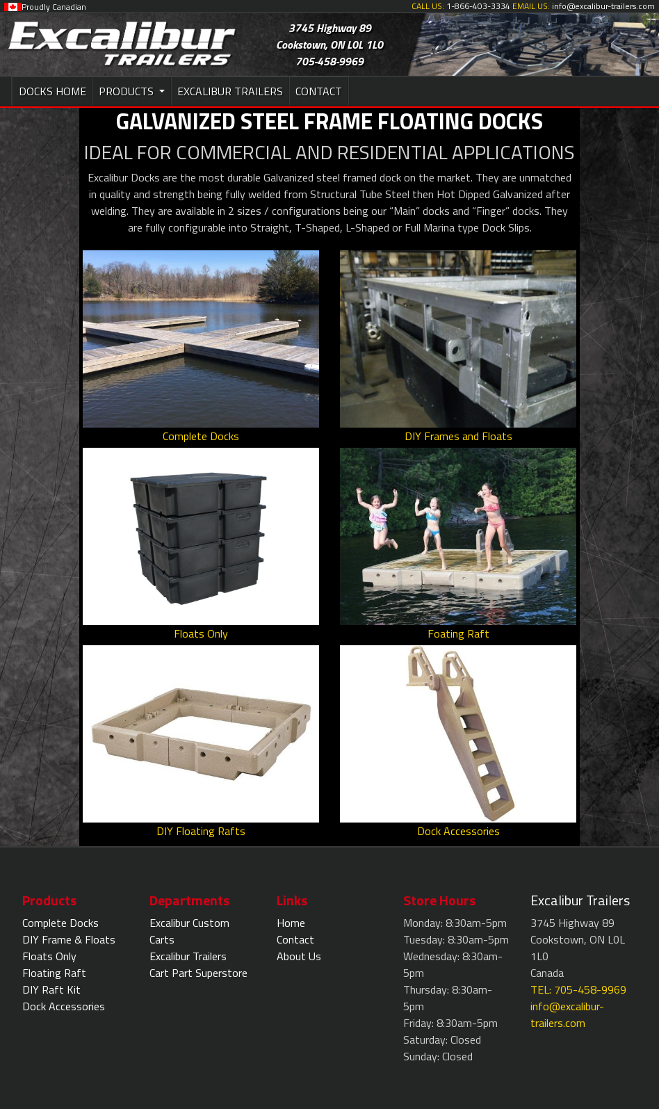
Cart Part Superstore (198, 972)
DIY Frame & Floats (68, 939)
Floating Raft (54, 972)
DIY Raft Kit (51, 989)
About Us (299, 956)
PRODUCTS (127, 91)
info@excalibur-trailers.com (567, 1014)
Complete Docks (60, 922)
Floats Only (49, 956)
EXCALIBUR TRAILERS (230, 91)
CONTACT (318, 91)
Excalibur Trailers (188, 956)
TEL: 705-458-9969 (578, 989)
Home (291, 922)
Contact (295, 939)
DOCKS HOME (52, 91)
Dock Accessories (63, 1006)
